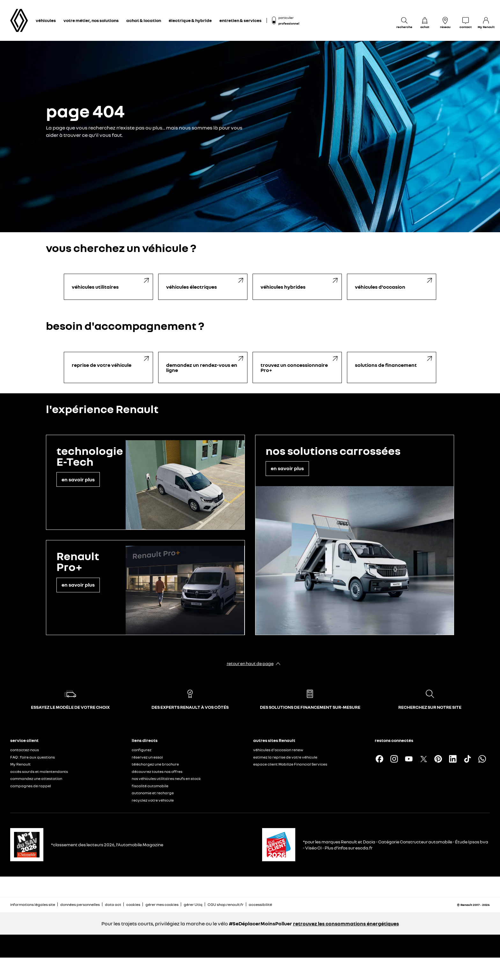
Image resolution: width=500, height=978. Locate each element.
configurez (141, 749)
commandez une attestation (36, 778)
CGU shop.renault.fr (226, 904)
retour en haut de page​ (250, 663)
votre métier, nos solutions (91, 20)
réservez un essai (147, 757)
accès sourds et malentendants (39, 771)
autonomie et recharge (153, 792)
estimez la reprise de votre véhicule (285, 757)
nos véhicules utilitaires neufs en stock (166, 778)
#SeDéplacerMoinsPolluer (260, 923)
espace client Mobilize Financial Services (290, 764)
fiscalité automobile (150, 785)
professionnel (288, 23)
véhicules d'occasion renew (278, 749)
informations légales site (32, 904)
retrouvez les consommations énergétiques (346, 923)
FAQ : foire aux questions (32, 757)
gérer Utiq (193, 904)
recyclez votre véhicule (153, 800)
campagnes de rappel (30, 785)
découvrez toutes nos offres (157, 771)
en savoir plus (78, 479)
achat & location (143, 20)
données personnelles (80, 904)
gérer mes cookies (162, 905)
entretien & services (240, 20)
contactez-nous (24, 749)
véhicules (46, 20)
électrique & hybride (190, 20)
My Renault (20, 764)
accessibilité (260, 904)
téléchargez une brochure (155, 764)
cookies (133, 904)
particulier (286, 17)
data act (113, 904)
